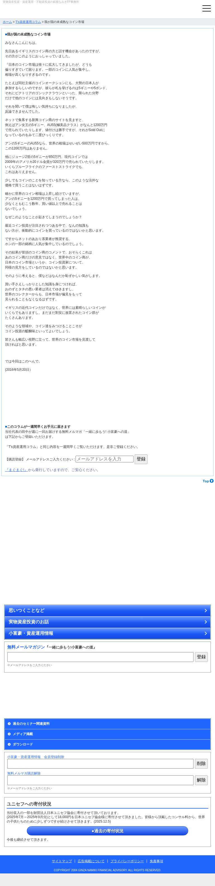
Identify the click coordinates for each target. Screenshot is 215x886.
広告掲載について (91, 861)
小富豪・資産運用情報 (31, 633)
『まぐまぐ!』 (16, 470)
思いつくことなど (26, 610)
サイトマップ (62, 861)
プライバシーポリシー (127, 861)
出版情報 (160, 695)
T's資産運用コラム (28, 21)
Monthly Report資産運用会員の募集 (54, 695)
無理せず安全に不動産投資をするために (54, 575)
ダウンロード (23, 744)
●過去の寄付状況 (107, 830)
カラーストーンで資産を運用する (160, 520)
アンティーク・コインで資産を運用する (54, 520)
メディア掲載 (23, 734)
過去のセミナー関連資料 (31, 724)
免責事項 (156, 861)
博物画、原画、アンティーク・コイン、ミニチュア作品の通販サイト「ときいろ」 (160, 575)
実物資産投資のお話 (29, 621)
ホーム (7, 21)
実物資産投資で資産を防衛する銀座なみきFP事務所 (32, 10)
